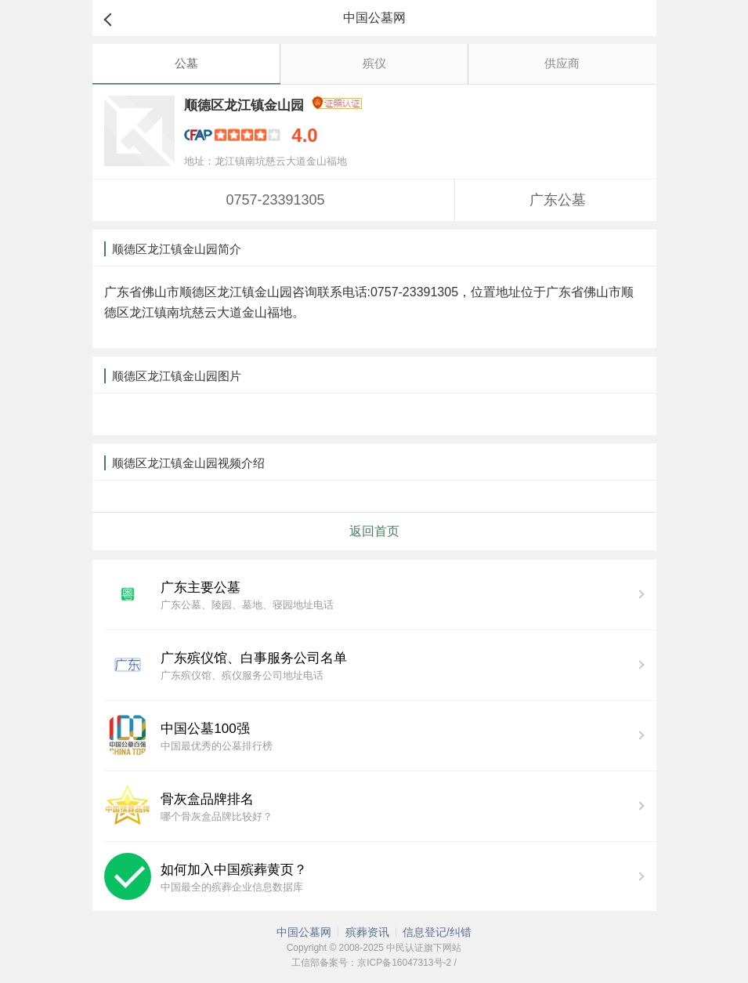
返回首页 (374, 531)
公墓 (186, 63)
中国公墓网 (303, 932)
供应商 (562, 63)
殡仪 (374, 63)
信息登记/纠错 (437, 932)
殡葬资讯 (367, 932)
